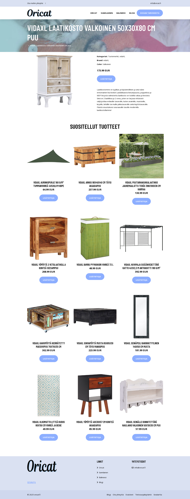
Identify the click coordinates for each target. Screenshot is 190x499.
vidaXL (122, 56)
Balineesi (121, 13)
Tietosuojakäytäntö (143, 494)
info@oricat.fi (155, 3)
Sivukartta (158, 494)
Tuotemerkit (113, 56)
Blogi (132, 13)
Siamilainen (107, 13)
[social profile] (45, 3)
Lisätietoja (106, 79)
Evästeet (129, 494)
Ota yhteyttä (118, 494)
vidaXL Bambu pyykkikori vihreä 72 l (95, 264)
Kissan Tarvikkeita (149, 13)
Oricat (93, 13)
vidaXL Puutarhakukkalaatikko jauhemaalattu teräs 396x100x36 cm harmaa (141, 186)
